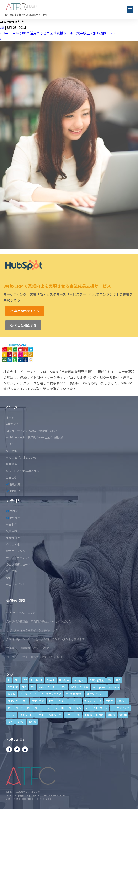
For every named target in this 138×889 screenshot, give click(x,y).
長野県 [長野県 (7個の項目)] (32, 721)
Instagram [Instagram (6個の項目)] (79, 680)
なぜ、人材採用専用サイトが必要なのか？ (32, 630)
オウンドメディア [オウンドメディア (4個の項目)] (97, 694)
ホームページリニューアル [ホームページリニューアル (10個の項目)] (42, 708)
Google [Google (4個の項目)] (51, 680)
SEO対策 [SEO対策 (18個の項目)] (13, 687)
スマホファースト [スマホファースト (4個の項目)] (18, 701)
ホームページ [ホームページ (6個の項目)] (15, 708)
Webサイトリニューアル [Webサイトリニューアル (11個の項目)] (53, 687)
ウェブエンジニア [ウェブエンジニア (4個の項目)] (51, 694)
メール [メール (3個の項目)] (11, 715)
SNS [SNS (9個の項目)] (24, 687)
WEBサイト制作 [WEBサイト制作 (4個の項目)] (80, 687)
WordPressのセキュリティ (22, 612)
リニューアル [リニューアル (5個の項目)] (72, 715)
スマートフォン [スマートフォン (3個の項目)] (57, 701)
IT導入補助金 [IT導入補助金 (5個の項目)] (96, 680)
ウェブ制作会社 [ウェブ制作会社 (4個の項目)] (74, 694)
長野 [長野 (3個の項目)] (10, 721)
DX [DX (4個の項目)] (25, 680)
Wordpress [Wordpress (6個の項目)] (99, 687)
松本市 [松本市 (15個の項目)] (100, 715)
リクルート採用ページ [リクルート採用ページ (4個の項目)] (48, 715)
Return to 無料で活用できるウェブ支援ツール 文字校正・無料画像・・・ (58, 32)
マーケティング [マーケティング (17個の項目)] (120, 708)
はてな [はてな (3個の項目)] (11, 694)
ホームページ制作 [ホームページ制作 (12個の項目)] (71, 708)
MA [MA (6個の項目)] (109, 680)
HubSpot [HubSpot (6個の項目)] (64, 680)
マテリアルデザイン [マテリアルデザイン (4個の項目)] (96, 708)
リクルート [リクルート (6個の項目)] (26, 715)
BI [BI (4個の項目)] (9, 680)
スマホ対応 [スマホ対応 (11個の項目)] (38, 701)
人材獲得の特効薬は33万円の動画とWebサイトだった (38, 621)
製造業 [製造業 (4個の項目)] (123, 715)
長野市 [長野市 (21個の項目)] (21, 721)
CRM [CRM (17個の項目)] (17, 680)
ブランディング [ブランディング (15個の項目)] (92, 701)
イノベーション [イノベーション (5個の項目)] (28, 694)
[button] (130, 9)
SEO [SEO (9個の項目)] (118, 680)
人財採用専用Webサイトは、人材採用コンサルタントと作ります (45, 639)
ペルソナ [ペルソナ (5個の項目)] (122, 701)
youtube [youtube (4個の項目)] (114, 687)
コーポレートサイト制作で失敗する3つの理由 (34, 657)
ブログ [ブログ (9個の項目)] (109, 701)
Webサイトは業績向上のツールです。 (29, 648)
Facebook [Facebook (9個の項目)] (36, 680)
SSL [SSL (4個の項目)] (33, 687)
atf (2, 27)
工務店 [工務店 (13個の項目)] (88, 715)
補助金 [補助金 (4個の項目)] (111, 715)
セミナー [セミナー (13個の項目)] (75, 701)
